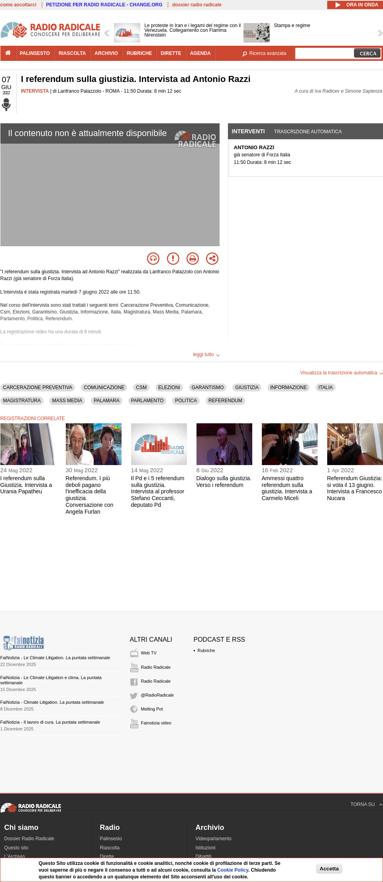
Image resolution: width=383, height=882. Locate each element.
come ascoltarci (18, 5)
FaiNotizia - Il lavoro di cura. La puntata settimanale (50, 722)
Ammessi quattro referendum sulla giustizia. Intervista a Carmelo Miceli (287, 488)
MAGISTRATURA (22, 400)
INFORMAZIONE (288, 387)
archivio (106, 53)
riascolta (72, 53)
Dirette (107, 856)
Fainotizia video (156, 722)
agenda (200, 53)
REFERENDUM (225, 400)
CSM (141, 387)
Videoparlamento (214, 838)
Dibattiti (204, 856)
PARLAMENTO (147, 400)
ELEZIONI (169, 387)
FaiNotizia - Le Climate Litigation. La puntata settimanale (55, 657)
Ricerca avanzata (268, 53)
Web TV (149, 652)
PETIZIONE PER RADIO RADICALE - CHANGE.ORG (104, 5)
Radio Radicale (156, 667)
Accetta (329, 869)
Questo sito (16, 848)
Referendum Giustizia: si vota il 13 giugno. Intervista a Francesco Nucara (355, 488)
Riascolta (110, 848)
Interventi (248, 131)
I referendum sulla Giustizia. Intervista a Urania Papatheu (26, 485)
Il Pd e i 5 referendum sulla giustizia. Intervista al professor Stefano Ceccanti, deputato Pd (158, 491)
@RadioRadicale (157, 695)
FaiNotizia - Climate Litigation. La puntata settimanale (52, 702)
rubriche (139, 53)
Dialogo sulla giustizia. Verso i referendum (224, 481)
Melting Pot (152, 709)
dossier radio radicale (197, 5)
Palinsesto (111, 838)
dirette (171, 53)
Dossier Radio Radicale (29, 838)
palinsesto (35, 53)
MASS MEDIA (67, 400)
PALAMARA (106, 400)
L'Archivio (14, 856)
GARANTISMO (208, 387)
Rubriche (206, 650)
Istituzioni (206, 848)
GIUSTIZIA (247, 387)
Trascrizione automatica (308, 131)
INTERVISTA (35, 91)
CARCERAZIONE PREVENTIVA (38, 387)
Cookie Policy (232, 870)
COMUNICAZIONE (104, 387)
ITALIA (325, 387)
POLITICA (186, 400)
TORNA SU (362, 804)
